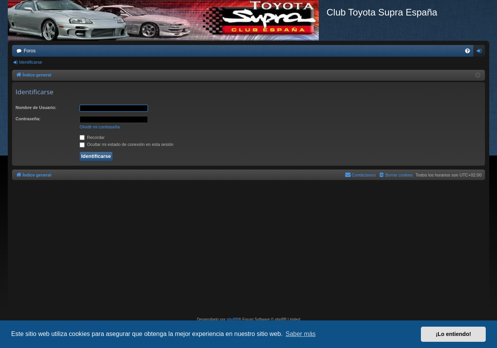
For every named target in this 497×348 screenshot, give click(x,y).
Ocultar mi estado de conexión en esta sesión (127, 144)
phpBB (232, 319)
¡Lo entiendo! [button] (453, 334)
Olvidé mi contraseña (100, 127)
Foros (30, 51)
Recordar (92, 137)
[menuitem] (467, 51)
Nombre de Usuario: (36, 107)
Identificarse (30, 62)
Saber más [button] (301, 334)
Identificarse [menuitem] (481, 52)
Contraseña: (28, 118)
